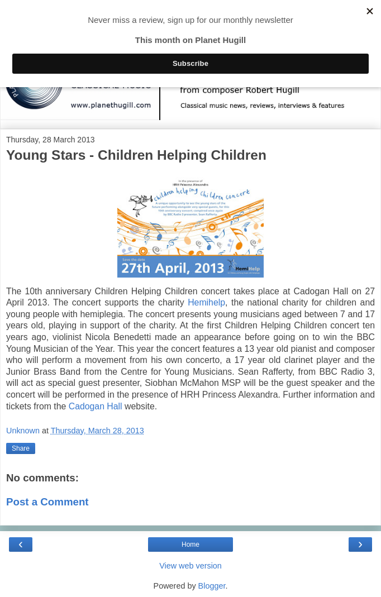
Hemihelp (206, 302)
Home (190, 544)
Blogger (212, 585)
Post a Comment (47, 502)
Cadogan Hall (95, 406)
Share (21, 448)
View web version (190, 565)
